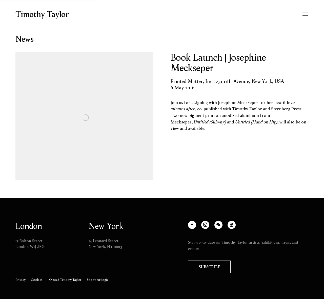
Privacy (20, 279)
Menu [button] (305, 14)
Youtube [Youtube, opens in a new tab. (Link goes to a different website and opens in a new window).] (235, 227)
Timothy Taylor (42, 14)
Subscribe (209, 266)
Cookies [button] (37, 279)
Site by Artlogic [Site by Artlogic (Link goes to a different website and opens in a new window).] (97, 279)
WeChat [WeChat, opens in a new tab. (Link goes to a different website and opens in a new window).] (221, 227)
